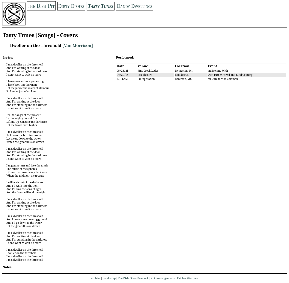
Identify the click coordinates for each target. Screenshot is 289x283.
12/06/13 (122, 79)
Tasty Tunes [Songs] (29, 35)
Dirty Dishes (71, 6)
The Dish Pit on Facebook (133, 278)
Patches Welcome (187, 278)
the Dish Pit (41, 5)
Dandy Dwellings (134, 6)
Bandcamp (109, 278)
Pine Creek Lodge (148, 70)
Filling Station (146, 79)
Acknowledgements (163, 278)
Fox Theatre (145, 75)
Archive (95, 278)
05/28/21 (122, 70)
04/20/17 (122, 75)
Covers (69, 35)
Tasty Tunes (100, 6)
